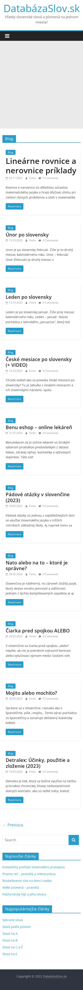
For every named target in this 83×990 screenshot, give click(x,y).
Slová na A (9, 933)
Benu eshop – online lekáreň (39, 427)
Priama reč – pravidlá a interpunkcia (28, 874)
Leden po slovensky (29, 297)
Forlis (32, 178)
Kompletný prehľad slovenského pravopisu (33, 867)
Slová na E (9, 954)
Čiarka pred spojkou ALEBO (38, 630)
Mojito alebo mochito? (31, 692)
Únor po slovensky (27, 234)
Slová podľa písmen (16, 927)
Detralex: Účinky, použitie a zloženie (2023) (38, 763)
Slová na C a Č (12, 947)
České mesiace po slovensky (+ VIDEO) (39, 362)
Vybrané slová (12, 920)
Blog (10, 152)
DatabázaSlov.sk (41, 8)
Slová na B (9, 940)
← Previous (12, 824)
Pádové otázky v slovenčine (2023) (38, 497)
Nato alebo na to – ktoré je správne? (37, 565)
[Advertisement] (41, 84)
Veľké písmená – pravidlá (20, 887)
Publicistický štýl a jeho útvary (24, 894)
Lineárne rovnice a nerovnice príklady (41, 166)
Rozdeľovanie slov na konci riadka (27, 881)
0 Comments (48, 178)
